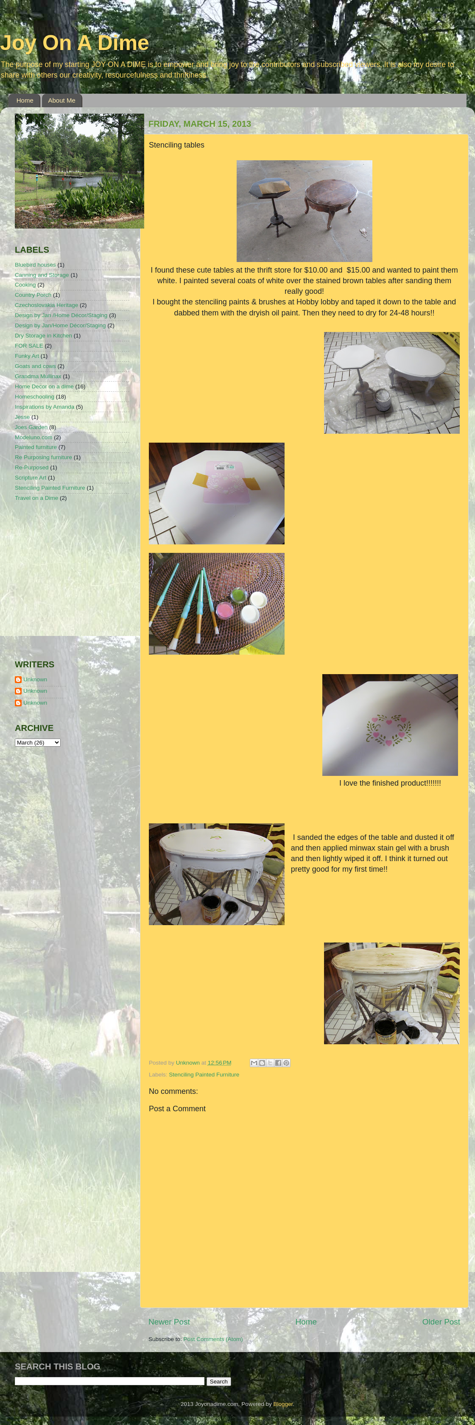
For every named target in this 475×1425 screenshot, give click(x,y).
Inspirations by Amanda (44, 407)
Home (25, 100)
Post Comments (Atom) (213, 1339)
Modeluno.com (34, 437)
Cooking (25, 285)
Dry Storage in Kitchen (43, 335)
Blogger (283, 1404)
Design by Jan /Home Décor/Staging (61, 315)
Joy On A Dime (74, 43)
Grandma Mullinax (38, 376)
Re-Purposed (32, 467)
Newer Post (169, 1321)
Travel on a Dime (36, 498)
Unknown (35, 679)
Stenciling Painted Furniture (204, 1074)
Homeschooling (34, 396)
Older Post (441, 1321)
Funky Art (27, 356)
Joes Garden (31, 427)
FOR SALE (29, 346)
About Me (61, 100)
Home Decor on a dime (44, 386)
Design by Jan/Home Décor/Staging (60, 325)
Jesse (22, 417)
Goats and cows (35, 366)
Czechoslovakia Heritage (46, 305)
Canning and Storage (42, 275)
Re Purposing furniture (43, 457)
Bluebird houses (35, 265)
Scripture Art (30, 477)
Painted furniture (36, 447)
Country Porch (33, 295)
